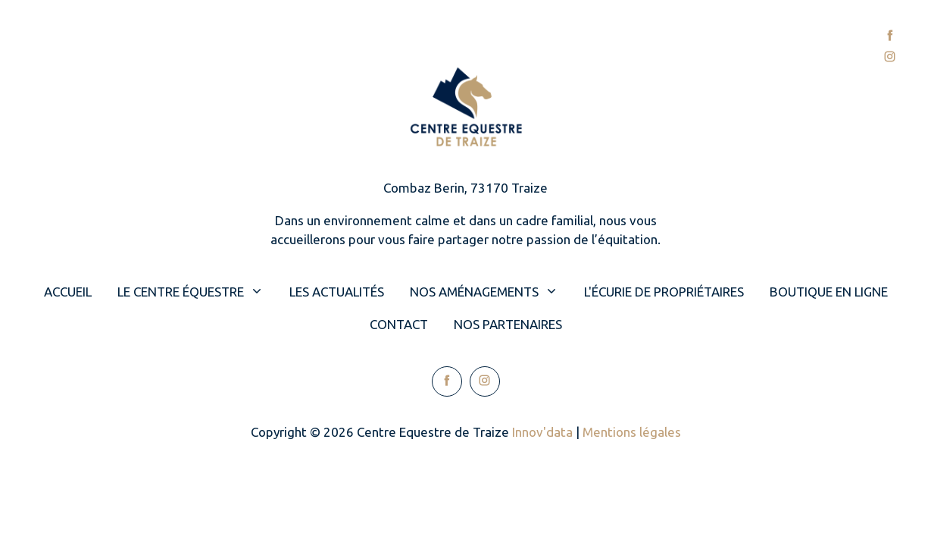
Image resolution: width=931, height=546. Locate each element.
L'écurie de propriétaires (664, 291)
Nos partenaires (508, 324)
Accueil (83, 46)
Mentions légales (632, 432)
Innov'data (542, 432)
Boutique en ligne (829, 291)
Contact (721, 46)
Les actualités (336, 291)
